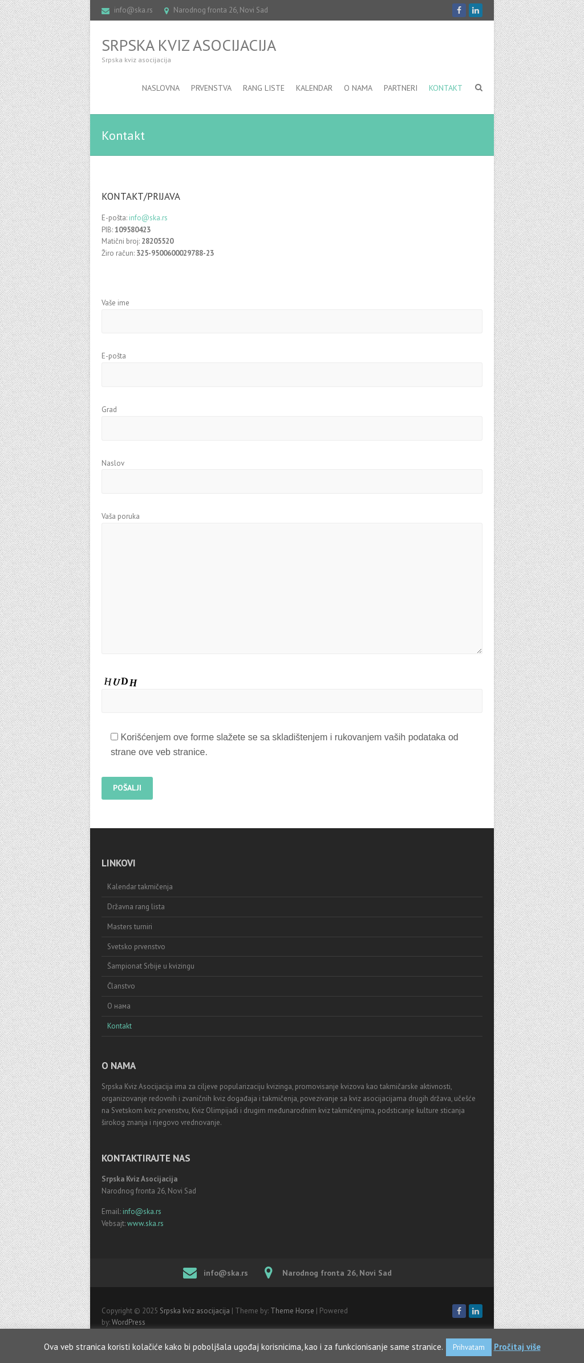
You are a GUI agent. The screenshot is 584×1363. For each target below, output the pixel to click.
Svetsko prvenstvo (136, 946)
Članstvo (121, 986)
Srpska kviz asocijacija (189, 45)
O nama (358, 88)
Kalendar (314, 88)
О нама (119, 1006)
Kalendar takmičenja (140, 887)
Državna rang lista (136, 907)
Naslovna (161, 88)
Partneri (400, 88)
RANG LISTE (264, 88)
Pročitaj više (517, 1346)
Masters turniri (129, 926)
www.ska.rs (145, 1223)
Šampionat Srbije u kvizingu (150, 966)
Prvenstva (211, 88)
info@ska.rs (133, 10)
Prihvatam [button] (469, 1347)
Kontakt (446, 88)
